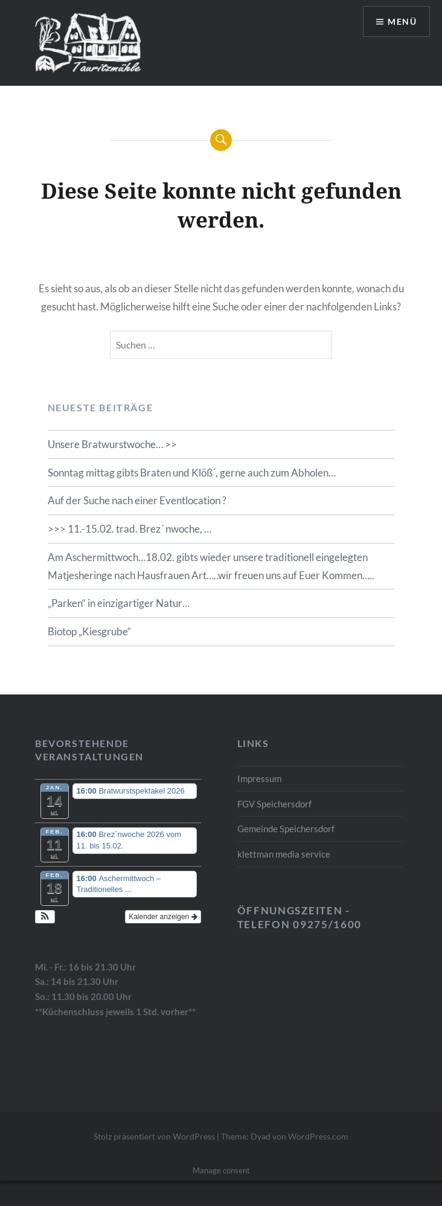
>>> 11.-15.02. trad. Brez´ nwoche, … (129, 528)
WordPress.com (318, 1136)
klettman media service (283, 853)
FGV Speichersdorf (274, 803)
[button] (45, 917)
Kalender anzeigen (163, 917)
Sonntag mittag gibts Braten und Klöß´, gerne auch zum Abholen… (192, 472)
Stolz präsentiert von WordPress (154, 1136)
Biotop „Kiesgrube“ (89, 631)
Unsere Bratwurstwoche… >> (112, 444)
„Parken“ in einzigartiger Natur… (119, 603)
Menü (402, 21)
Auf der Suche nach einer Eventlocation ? (137, 500)
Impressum (259, 778)
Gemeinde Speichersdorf (286, 828)
